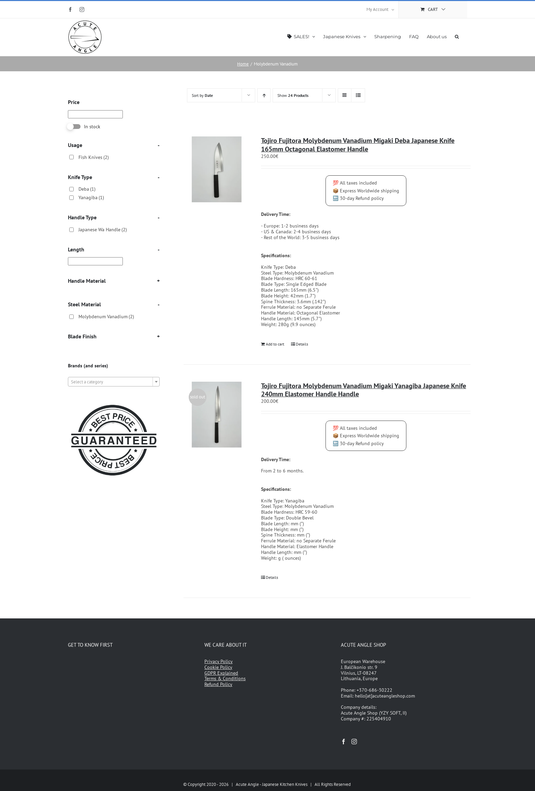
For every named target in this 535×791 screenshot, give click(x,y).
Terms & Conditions (225, 678)
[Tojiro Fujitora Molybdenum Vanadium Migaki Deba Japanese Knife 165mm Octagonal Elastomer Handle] (216, 169)
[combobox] (114, 381)
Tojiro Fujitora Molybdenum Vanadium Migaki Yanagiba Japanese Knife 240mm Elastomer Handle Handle (363, 390)
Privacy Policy (218, 661)
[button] (457, 36)
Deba (87, 189)
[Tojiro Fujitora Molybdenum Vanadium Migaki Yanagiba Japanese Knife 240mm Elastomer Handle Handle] (216, 415)
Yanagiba (91, 197)
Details (302, 344)
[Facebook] (343, 741)
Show (292, 95)
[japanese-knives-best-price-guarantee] (114, 403)
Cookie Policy (218, 667)
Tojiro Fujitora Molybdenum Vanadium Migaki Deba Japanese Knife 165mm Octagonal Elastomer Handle (357, 144)
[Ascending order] (264, 95)
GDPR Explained (221, 673)
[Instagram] (354, 741)
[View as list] (358, 95)
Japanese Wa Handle (102, 229)
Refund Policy (218, 684)
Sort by (202, 95)
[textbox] (113, 382)
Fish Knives (93, 157)
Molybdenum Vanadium (106, 316)
